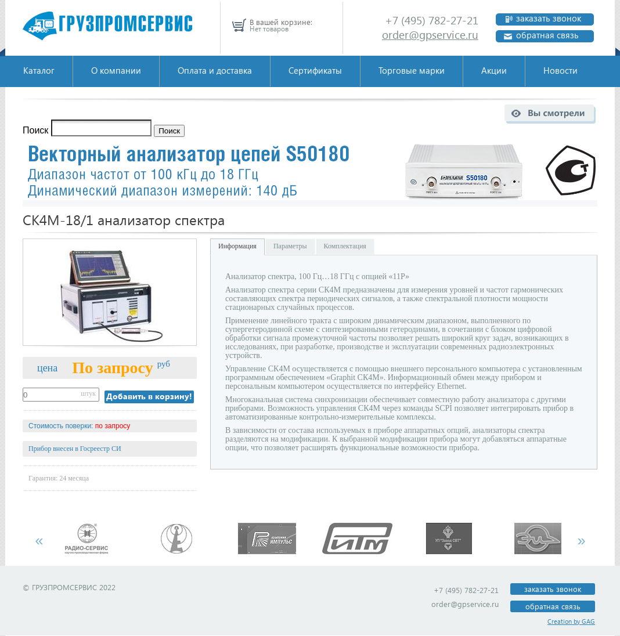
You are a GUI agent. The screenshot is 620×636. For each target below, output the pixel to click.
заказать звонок (548, 18)
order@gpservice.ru (430, 34)
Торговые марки (412, 70)
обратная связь (547, 35)
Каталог (39, 70)
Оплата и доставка (215, 70)
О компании (116, 70)
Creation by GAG (571, 621)
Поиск (35, 130)
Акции (494, 70)
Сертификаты (315, 70)
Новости (560, 70)
